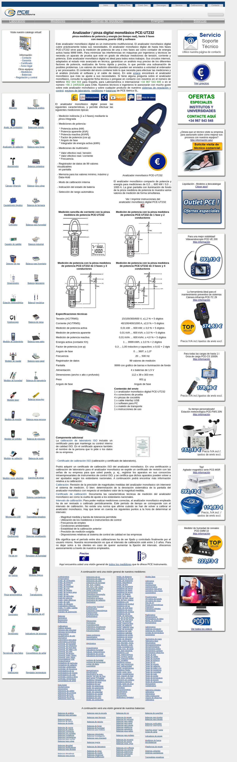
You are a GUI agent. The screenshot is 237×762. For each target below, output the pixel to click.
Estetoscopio (13, 322)
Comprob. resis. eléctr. (66, 657)
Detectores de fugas (66, 695)
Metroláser (120, 688)
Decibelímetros (64, 687)
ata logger (62, 685)
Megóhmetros (91, 672)
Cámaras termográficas (67, 632)
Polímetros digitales (153, 609)
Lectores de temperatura (95, 662)
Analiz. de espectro (65, 582)
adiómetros (150, 615)
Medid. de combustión (94, 700)
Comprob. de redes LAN (67, 649)
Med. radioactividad (124, 666)
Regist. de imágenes (153, 621)
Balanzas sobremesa (124, 752)
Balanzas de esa (94, 751)
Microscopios (121, 695)
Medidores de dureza (124, 579)
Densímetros (63, 689)
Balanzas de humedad (96, 728)
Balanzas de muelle (94, 753)
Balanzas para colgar (66, 741)
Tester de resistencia (153, 670)
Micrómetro (13, 497)
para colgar (40, 186)
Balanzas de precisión (124, 719)
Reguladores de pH (36, 614)
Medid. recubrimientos (125, 668)
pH (10, 575)
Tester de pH (150, 662)
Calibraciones (197, 5)
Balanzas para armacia (96, 717)
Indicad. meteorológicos (95, 652)
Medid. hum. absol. (123, 596)
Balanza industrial (36, 244)
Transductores (36, 595)
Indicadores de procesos (36, 634)
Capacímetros (63, 634)
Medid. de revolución (124, 629)
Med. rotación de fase (124, 676)
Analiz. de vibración (65, 604)
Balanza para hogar (35, 147)
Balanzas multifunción (95, 757)
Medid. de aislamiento (94, 686)
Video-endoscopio (152, 696)
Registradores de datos (154, 619)
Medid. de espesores (124, 581)
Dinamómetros (92, 592)
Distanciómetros (92, 596)
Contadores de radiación (67, 665)
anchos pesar (151, 730)
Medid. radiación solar (125, 627)
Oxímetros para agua (153, 589)
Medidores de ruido (123, 631)
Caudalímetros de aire (66, 636)
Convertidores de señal (36, 653)
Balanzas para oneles (153, 717)
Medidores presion (123, 662)
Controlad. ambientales (67, 667)
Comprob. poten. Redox (67, 655)
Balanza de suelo (36, 458)
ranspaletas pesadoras (154, 757)
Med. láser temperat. (124, 651)
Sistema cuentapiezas (36, 497)
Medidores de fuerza (124, 588)
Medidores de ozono (124, 610)
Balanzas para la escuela (97, 713)
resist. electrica (16, 478)
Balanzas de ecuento (124, 740)
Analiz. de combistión (13, 127)
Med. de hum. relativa (124, 600)
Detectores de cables (66, 691)
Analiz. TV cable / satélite (68, 608)
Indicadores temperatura (95, 656)
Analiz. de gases (64, 584)
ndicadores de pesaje (153, 736)
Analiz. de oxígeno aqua (67, 592)
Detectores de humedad (95, 583)
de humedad (16, 380)
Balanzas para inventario (96, 738)
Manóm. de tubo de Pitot (95, 676)
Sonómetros (150, 635)
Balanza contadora (36, 166)
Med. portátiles (122, 660)
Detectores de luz (93, 577)
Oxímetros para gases (154, 591)
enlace (136, 73)
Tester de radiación (152, 666)
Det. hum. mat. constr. (94, 587)
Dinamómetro (13, 283)
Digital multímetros (93, 590)
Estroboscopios (92, 614)
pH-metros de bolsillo (153, 599)
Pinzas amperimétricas (154, 605)
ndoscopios (91, 607)
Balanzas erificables (153, 724)
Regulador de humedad (36, 556)
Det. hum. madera (93, 585)
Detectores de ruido (94, 581)
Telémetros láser (151, 641)
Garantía (26, 60)
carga (161, 730)
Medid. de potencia (123, 621)
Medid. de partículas (124, 616)
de (13, 147)
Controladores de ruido (67, 675)
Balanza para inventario (36, 264)
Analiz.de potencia (65, 598)
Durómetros (90, 602)
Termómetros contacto (154, 651)
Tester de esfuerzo (152, 660)
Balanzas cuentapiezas (67, 737)
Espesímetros (91, 609)
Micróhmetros (121, 691)
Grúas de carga (151, 732)
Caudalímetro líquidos (13, 205)
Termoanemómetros (153, 645)
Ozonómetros (150, 593)
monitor (100, 607)
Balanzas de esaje (124, 717)
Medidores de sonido (124, 635)
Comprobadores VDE (66, 659)
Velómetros (149, 692)
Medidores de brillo (93, 690)
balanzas (111, 90)
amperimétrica (16, 595)
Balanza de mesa (35, 322)
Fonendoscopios (92, 625)
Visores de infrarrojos (153, 698)
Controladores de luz (66, 671)
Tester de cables (151, 656)
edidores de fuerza (153, 740)
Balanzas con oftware (125, 748)
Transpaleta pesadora (36, 517)
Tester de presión (152, 664)
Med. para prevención (124, 664)
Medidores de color (93, 698)
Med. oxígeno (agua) (124, 656)
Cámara (8, 186)
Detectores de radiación (95, 579)
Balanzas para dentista (67, 749)
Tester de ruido (151, 674)
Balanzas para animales (67, 715)
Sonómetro (13, 614)
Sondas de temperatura (154, 633)
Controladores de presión (68, 673)
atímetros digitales (152, 690)
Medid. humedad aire (124, 647)
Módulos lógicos (36, 575)
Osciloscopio (13, 536)
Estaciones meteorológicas (96, 611)
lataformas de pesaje (154, 747)
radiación (19, 147)
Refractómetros (151, 617)
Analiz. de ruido (64, 602)
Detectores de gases (66, 697)
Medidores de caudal (94, 694)
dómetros (149, 581)
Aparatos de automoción (67, 612)
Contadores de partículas (68, 663)
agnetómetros (92, 670)
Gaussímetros (91, 637)
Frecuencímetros (93, 631)
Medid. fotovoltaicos (124, 582)
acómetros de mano (153, 639)
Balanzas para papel (124, 723)
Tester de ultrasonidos (153, 682)
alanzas (61, 616)
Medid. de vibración (124, 639)
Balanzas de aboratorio (96, 747)
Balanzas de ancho (95, 722)
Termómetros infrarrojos (154, 653)
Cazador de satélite (13, 244)
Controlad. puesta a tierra (68, 677)
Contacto (215, 5)
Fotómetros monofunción (96, 627)
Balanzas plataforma (124, 727)
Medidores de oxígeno (125, 612)
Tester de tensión (152, 680)
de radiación (16, 458)
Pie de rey (13, 556)
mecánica (40, 303)
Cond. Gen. (143, 5)
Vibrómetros (150, 694)
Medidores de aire (93, 684)
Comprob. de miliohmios (67, 646)
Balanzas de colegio (66, 729)
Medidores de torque (124, 637)
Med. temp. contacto (124, 678)
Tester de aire (150, 655)
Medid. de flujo (122, 584)
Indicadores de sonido (94, 654)
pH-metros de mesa (153, 601)
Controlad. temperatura (67, 679)
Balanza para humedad (36, 225)
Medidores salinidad (124, 633)
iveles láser (150, 577)
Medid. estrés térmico (124, 641)
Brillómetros (62, 622)
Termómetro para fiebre (13, 653)
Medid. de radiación (124, 625)
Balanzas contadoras (66, 735)
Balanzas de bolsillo (65, 723)
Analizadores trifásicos (66, 606)
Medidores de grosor (124, 592)
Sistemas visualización (36, 536)
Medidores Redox (123, 670)
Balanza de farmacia (36, 205)
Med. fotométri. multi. (124, 645)
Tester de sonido (151, 676)
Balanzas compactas (66, 731)
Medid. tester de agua (124, 684)
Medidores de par (123, 614)
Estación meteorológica (13, 303)
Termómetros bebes (153, 649)
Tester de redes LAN (153, 668)
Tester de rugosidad (153, 672)
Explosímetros (91, 616)
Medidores (58, 21)
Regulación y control (26, 77)
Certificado (26, 63)
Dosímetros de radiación (95, 600)
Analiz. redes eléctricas (67, 600)
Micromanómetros (123, 690)
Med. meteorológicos (124, 655)
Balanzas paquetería (124, 729)
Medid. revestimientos (125, 674)
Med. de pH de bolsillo (125, 618)
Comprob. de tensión (66, 653)
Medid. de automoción (95, 688)
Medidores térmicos (124, 682)
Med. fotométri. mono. (125, 643)
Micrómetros (121, 693)
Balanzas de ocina (65, 728)
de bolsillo (39, 127)
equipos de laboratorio (77, 90)
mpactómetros (92, 648)
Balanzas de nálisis (66, 713)
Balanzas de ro (122, 713)
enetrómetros (151, 597)
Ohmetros (149, 583)
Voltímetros (149, 700)
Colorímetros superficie (67, 642)
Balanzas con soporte (124, 750)
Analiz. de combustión (66, 581)
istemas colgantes (152, 751)
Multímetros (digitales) (125, 697)
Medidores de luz (123, 606)
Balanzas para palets (124, 721)
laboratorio (39, 283)
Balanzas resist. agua (124, 743)
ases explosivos (93, 635)
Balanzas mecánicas (95, 755)
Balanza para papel (36, 361)
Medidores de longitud (125, 604)
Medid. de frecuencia (124, 586)
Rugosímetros (150, 623)
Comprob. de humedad (67, 644)
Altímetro (13, 108)
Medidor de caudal (13, 361)
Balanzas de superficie (154, 713)
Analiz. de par (63, 594)
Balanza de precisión (36, 439)
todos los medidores (120, 564)
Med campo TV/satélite (95, 678)
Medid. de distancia (124, 577)
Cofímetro (13, 225)
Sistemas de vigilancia (154, 631)
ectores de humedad (94, 660)
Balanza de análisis (36, 108)
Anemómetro (13, 166)
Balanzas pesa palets (124, 731)
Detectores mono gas (66, 699)
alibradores (63, 626)
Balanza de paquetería (36, 380)
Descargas (161, 5)
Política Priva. (125, 5)
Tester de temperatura (153, 678)
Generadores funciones (95, 639)
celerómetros (63, 577)
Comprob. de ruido (65, 651)
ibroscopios (91, 621)
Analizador (7, 147)
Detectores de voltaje (94, 589)
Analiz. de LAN (64, 588)
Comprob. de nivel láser (67, 647)
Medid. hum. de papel (124, 649)
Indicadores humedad (94, 650)
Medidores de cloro (93, 696)
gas (18, 264)
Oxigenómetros (151, 587)
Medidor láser (13, 400)
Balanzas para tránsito (154, 719)
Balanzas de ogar (94, 726)
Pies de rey (149, 603)
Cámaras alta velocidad (67, 630)
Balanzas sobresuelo (124, 754)
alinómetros (150, 627)
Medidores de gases (124, 590)
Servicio (178, 5)
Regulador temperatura (36, 672)
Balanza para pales (36, 342)
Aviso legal (26, 66)
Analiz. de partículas (66, 596)
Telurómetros (150, 643)
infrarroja (16, 186)
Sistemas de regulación (107, 21)
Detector (10, 264)
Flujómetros (90, 623)
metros (15, 575)
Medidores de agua (93, 682)
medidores (97, 90)
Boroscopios (63, 620)
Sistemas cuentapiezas (154, 753)
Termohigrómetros (152, 647)
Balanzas (200, 21)
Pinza (6, 595)
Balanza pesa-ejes (36, 399)
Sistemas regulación (153, 629)
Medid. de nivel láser (124, 608)
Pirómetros (149, 607)
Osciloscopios (150, 585)
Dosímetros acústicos (94, 598)
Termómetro (13, 634)
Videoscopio (13, 672)
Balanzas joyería (93, 742)
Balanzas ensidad (65, 745)
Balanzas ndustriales (95, 734)
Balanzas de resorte (124, 742)
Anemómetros (63, 610)
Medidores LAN (122, 602)
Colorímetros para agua (67, 640)
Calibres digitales (64, 628)
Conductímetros (64, 661)
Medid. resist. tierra (123, 672)
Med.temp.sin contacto (125, 680)
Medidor (7, 380)
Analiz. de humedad (65, 586)
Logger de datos (92, 664)
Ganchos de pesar (36, 478)
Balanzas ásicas (64, 719)
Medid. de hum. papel (124, 598)
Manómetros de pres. (94, 674)
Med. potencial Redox (124, 658)
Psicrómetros (150, 611)
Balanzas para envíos (66, 756)
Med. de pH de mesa (124, 619)
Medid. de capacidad (94, 692)
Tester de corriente (152, 658)
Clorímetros (62, 638)
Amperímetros (63, 579)
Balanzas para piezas (124, 725)
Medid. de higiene (123, 594)
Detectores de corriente (67, 693)
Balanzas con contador (67, 733)
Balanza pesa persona (36, 419)
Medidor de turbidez (13, 439)
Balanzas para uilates (125, 735)
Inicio (105, 5)
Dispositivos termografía (95, 594)
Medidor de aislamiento (13, 342)
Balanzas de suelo (123, 756)
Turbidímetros (150, 686)
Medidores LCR (122, 653)
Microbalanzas (150, 742)
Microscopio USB (13, 517)
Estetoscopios (91, 612)
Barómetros (62, 618)
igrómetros (91, 643)
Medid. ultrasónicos (124, 686)
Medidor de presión (13, 419)
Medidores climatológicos (96, 680)
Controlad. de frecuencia (67, 669)
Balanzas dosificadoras (67, 747)
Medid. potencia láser (124, 623)
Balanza (31, 127)
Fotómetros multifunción (95, 629)
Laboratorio (17, 21)
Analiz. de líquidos (65, 590)
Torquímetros (150, 684)
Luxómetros (90, 666)
